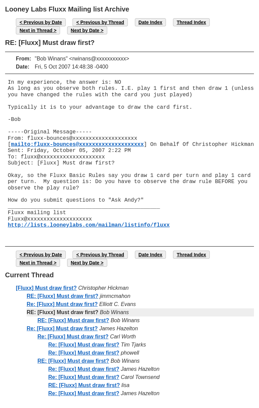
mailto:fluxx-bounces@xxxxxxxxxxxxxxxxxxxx (77, 144)
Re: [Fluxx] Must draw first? (62, 304)
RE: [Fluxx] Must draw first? (62, 296)
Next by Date (85, 30)
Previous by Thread (102, 22)
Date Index (151, 22)
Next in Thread (36, 30)
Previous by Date (43, 22)
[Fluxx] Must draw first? (46, 288)
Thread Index (191, 22)
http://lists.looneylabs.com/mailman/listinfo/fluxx (89, 225)
